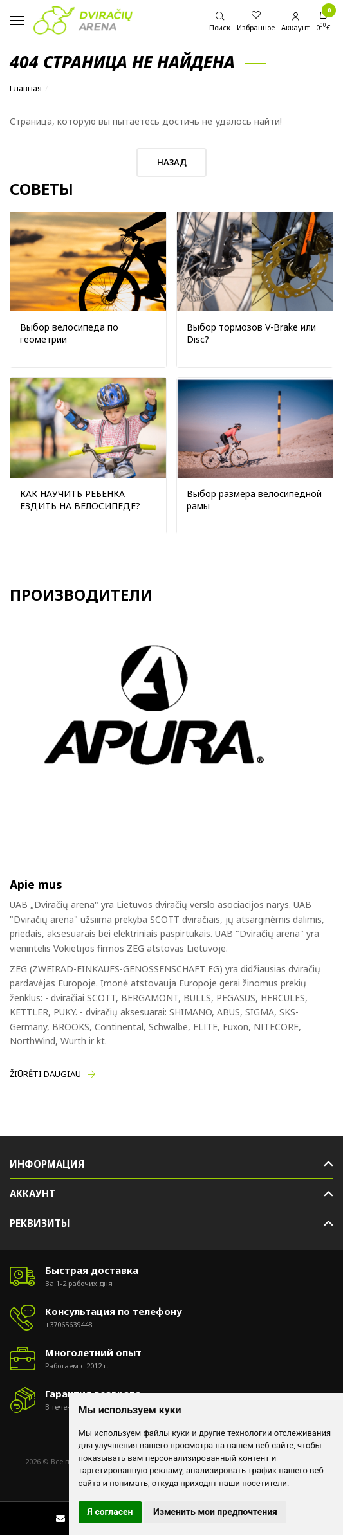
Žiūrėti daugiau (45, 1074)
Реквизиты (40, 1223)
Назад (172, 162)
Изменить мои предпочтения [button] (215, 1512)
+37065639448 (68, 1324)
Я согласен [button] (110, 1512)
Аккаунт (32, 1193)
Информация (47, 1164)
